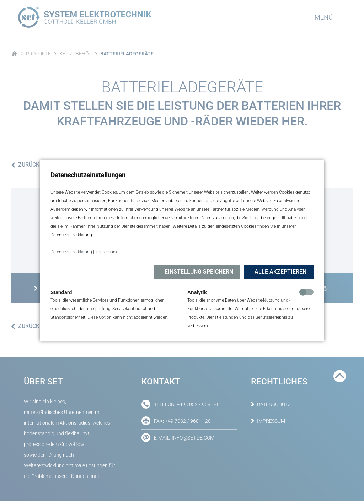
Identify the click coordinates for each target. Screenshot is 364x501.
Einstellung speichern (199, 271)
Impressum (106, 251)
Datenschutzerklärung (71, 251)
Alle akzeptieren (280, 271)
